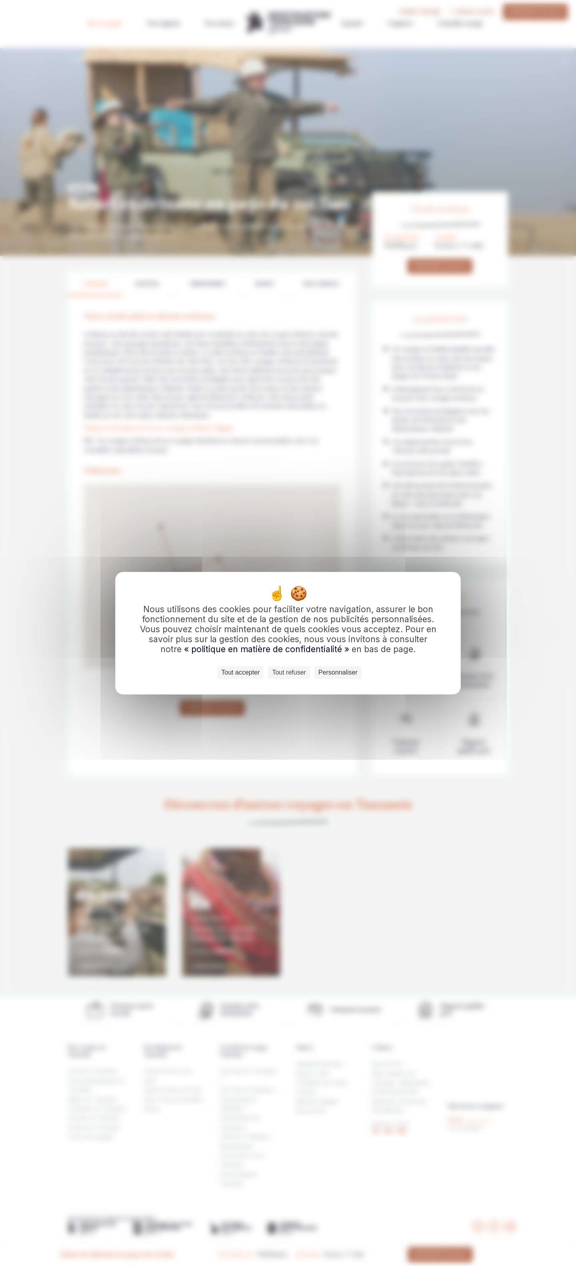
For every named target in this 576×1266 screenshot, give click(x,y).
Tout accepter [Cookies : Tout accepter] (240, 672)
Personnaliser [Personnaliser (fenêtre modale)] (338, 672)
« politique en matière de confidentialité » (268, 649)
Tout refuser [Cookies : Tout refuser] (289, 672)
